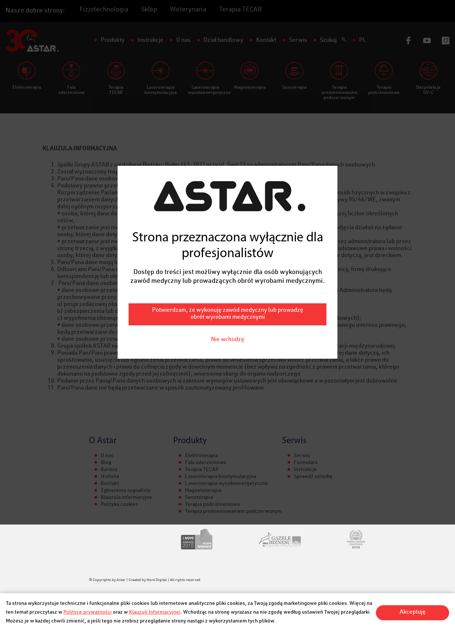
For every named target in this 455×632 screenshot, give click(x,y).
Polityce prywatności (87, 612)
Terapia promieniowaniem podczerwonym (233, 511)
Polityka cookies (119, 504)
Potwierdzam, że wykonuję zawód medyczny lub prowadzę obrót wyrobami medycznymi (227, 295)
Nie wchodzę (227, 321)
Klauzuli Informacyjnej (155, 612)
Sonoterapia (199, 497)
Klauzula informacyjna (126, 497)
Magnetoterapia (203, 490)
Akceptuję (413, 612)
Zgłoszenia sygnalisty (126, 490)
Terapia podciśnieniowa (212, 504)
